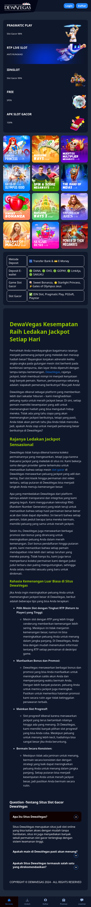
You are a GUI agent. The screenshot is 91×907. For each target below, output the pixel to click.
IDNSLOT (13, 70)
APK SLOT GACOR (19, 114)
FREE (10, 92)
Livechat (81, 901)
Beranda (9, 901)
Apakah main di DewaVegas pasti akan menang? (45, 853)
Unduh (27, 901)
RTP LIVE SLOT (17, 48)
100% (9, 122)
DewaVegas (52, 372)
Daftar (82, 5)
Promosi (63, 901)
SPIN (9, 100)
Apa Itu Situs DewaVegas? (45, 817)
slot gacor (58, 470)
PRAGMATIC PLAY (19, 25)
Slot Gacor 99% (14, 78)
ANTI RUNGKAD (15, 54)
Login (68, 5)
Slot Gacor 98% (14, 33)
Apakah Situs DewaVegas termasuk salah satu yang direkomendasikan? (45, 865)
